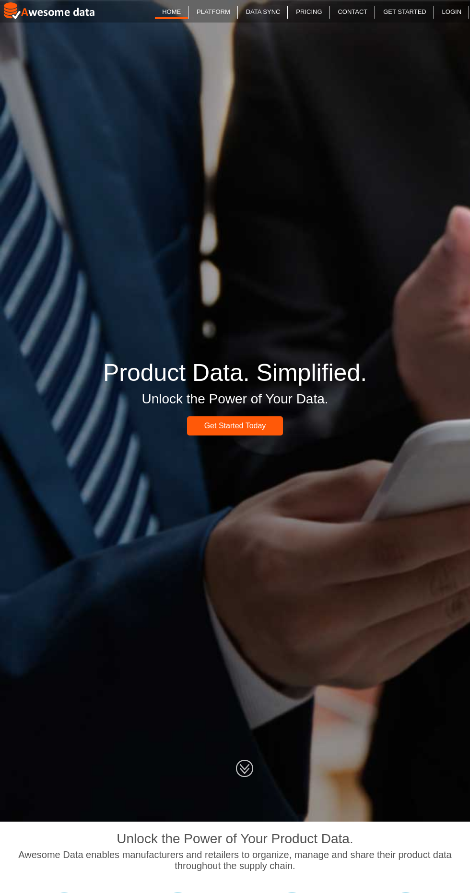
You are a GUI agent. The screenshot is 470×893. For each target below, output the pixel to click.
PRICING (309, 11)
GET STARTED (404, 11)
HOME (171, 11)
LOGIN (451, 11)
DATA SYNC (263, 11)
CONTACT (352, 11)
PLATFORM (213, 11)
